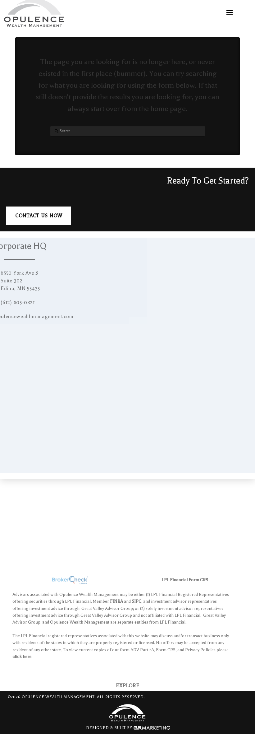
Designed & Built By (128, 728)
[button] (229, 12)
